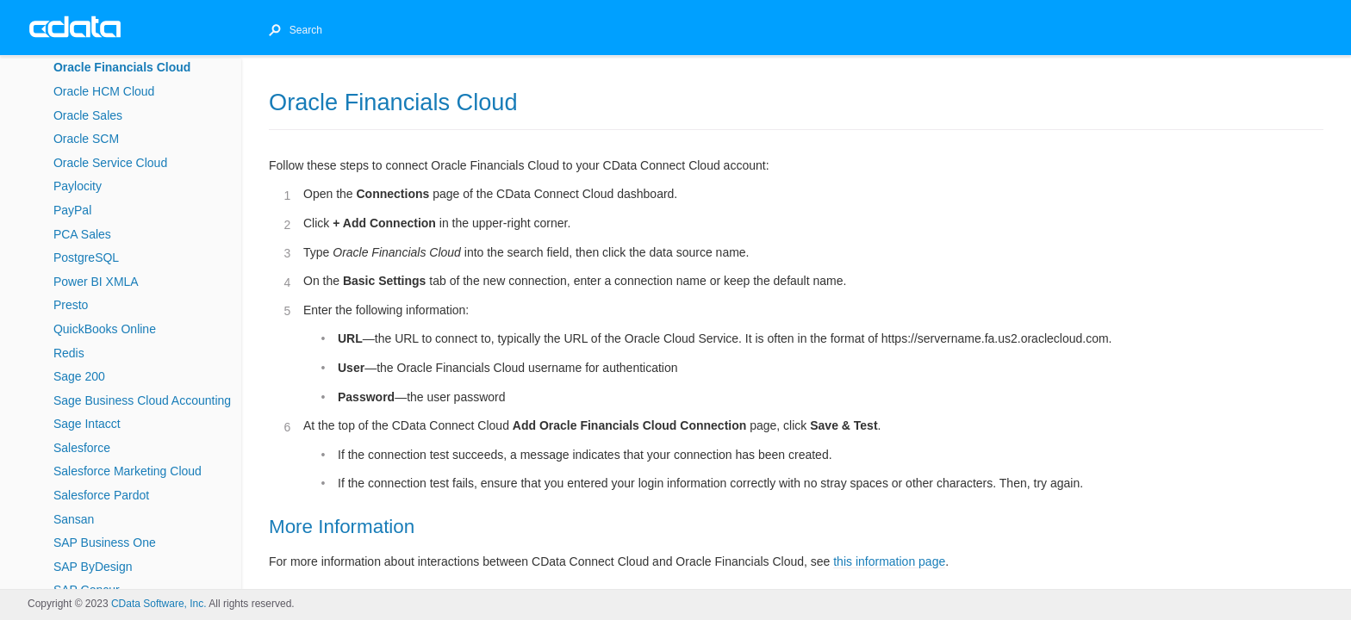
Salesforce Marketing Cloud (127, 471)
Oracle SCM (86, 139)
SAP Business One (104, 542)
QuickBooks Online (104, 329)
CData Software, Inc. (159, 604)
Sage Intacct (87, 424)
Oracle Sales (87, 115)
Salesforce (81, 448)
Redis (68, 353)
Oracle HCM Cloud (103, 91)
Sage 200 (79, 376)
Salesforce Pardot (101, 495)
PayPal (72, 210)
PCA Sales (82, 234)
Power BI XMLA (96, 281)
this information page (889, 561)
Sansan (73, 519)
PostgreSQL (86, 257)
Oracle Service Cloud (110, 163)
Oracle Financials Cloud (122, 67)
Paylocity (77, 186)
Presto (70, 305)
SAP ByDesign (93, 567)
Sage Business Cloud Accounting (142, 400)
